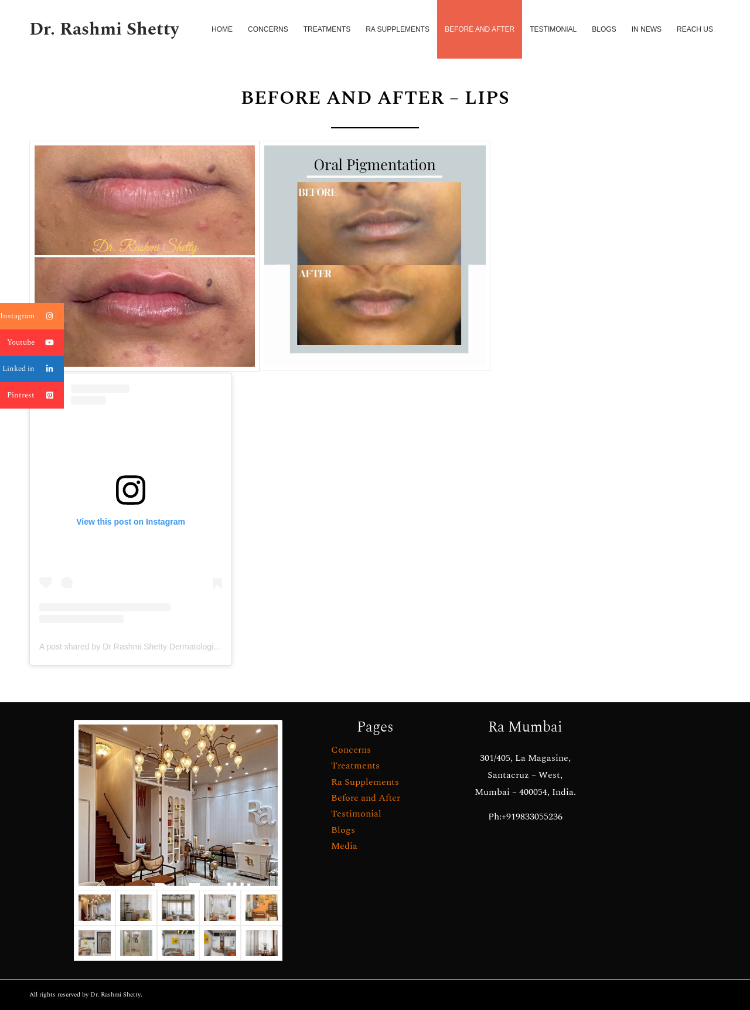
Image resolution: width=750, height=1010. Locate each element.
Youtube (35, 342)
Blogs (343, 830)
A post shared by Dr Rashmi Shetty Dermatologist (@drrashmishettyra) (168, 646)
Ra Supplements (365, 782)
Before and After (365, 798)
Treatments (355, 766)
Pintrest (35, 395)
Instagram (32, 316)
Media (344, 846)
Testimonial (356, 814)
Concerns (351, 750)
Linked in (33, 369)
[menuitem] (222, 29)
